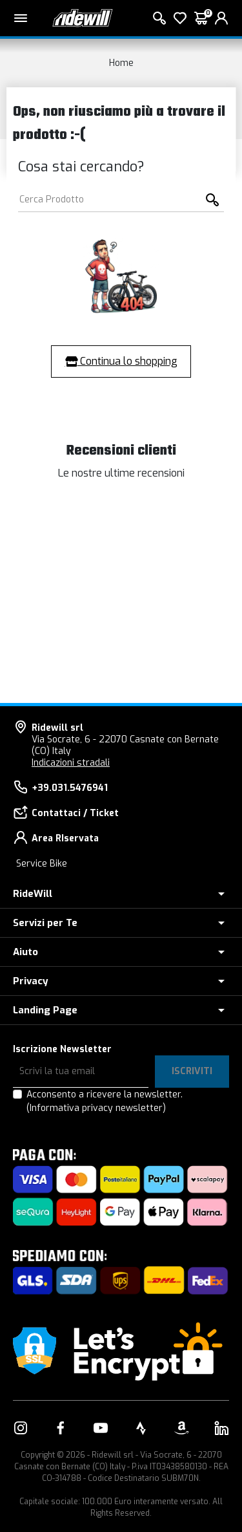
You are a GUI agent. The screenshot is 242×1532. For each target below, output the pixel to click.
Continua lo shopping (121, 361)
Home (121, 63)
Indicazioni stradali (71, 763)
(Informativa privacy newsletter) (96, 1108)
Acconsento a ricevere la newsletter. (104, 1101)
